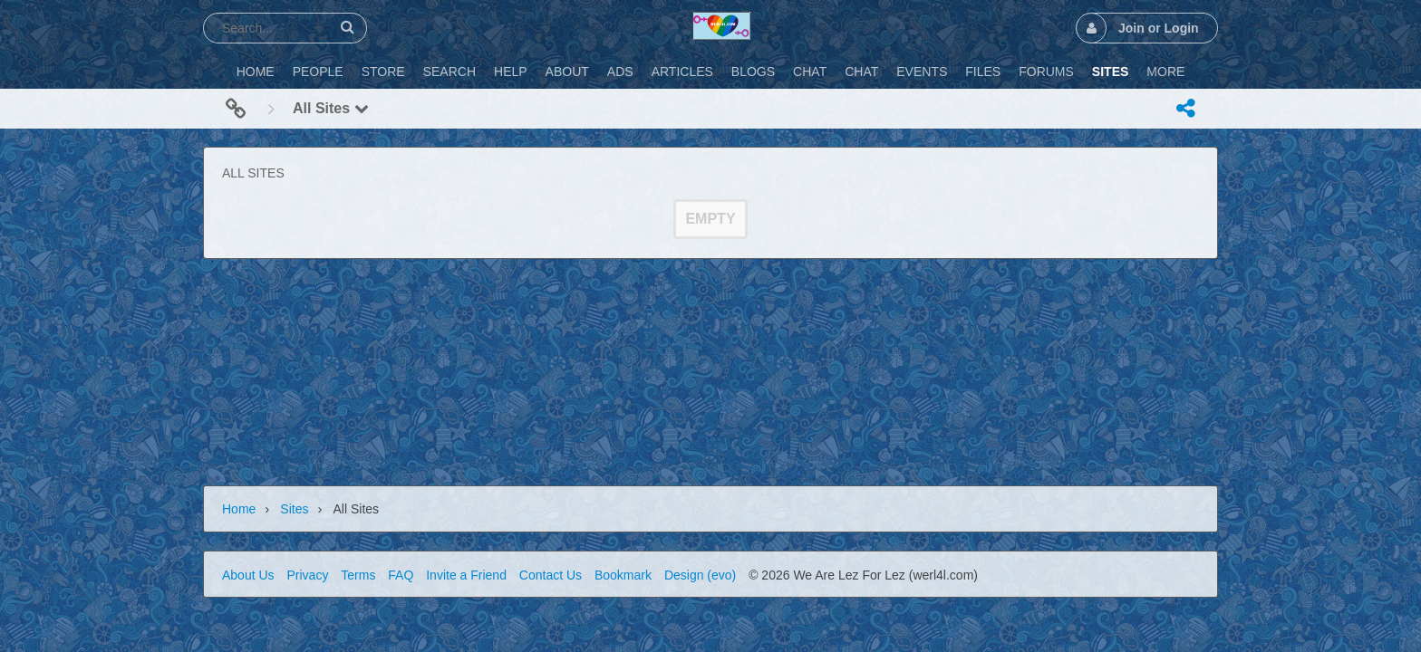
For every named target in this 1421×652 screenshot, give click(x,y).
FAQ (400, 575)
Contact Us (550, 575)
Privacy (307, 575)
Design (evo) (700, 575)
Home (239, 509)
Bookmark (623, 575)
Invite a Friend (466, 575)
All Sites (331, 108)
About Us (248, 575)
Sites (294, 509)
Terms (358, 575)
